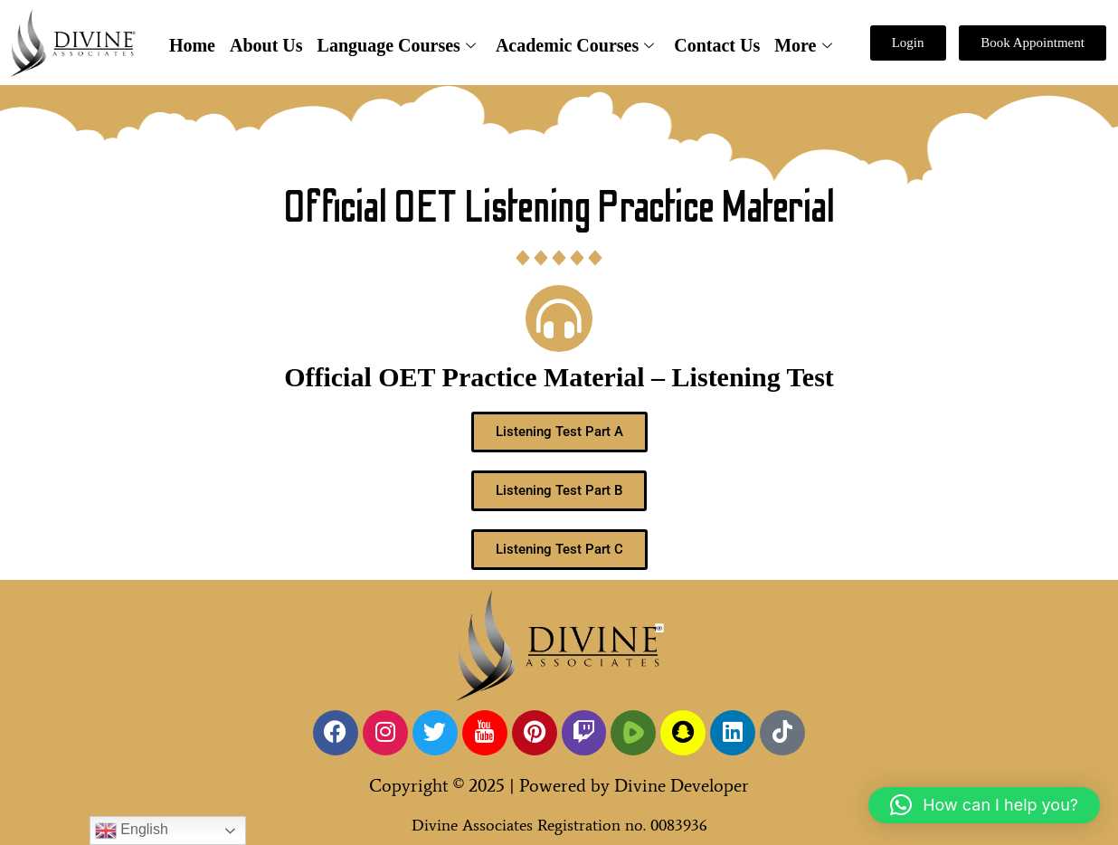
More (802, 45)
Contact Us (717, 45)
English (131, 830)
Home (192, 45)
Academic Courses (575, 45)
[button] (984, 805)
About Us (266, 45)
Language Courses (396, 45)
